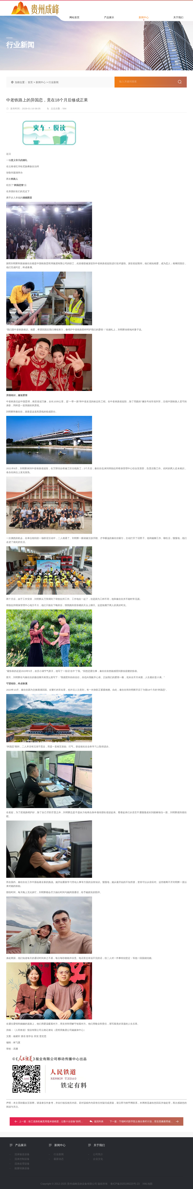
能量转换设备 (22, 1168)
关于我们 (178, 18)
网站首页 (74, 18)
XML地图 (147, 1183)
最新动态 (59, 1159)
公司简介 (98, 1154)
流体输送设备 (22, 1154)
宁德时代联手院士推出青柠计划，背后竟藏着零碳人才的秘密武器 (153, 1121)
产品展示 (109, 18)
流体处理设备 (22, 1163)
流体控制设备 (22, 1159)
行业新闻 (54, 82)
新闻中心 (144, 18)
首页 (30, 82)
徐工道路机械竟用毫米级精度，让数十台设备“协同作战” (57, 1121)
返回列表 (96, 1121)
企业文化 (98, 1159)
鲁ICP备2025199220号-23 (125, 1183)
